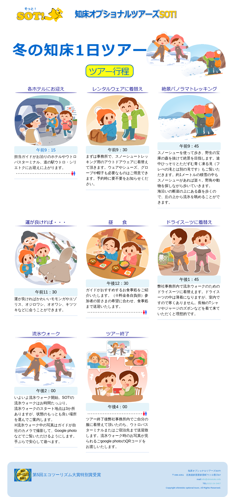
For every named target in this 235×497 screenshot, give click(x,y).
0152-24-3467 (214, 483)
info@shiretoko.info (211, 479)
